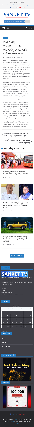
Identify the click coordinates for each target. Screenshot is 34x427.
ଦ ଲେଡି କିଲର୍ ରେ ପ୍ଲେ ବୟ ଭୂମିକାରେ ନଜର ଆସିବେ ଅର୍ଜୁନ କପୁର (19, 141)
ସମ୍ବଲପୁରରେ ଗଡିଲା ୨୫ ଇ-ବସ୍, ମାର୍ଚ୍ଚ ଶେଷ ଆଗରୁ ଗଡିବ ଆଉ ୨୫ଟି (15, 172)
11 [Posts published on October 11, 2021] (3, 319)
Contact (3, 343)
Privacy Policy (5, 346)
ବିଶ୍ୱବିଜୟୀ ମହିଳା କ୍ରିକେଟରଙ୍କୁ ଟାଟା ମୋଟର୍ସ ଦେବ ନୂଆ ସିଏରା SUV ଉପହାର (15, 238)
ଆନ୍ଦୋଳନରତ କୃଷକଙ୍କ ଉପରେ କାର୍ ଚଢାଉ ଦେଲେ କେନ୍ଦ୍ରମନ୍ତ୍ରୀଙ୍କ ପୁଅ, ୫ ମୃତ (15, 134)
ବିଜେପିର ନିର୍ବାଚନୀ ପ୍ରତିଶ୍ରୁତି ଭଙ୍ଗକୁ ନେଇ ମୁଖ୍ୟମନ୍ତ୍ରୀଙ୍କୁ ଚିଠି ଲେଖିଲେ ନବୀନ (16, 205)
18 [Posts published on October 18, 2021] (3, 323)
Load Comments (17, 256)
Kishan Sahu (19, 57)
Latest (5, 38)
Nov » (7, 331)
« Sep (3, 331)
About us (4, 339)
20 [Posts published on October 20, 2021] (12, 323)
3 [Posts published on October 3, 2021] (29, 312)
